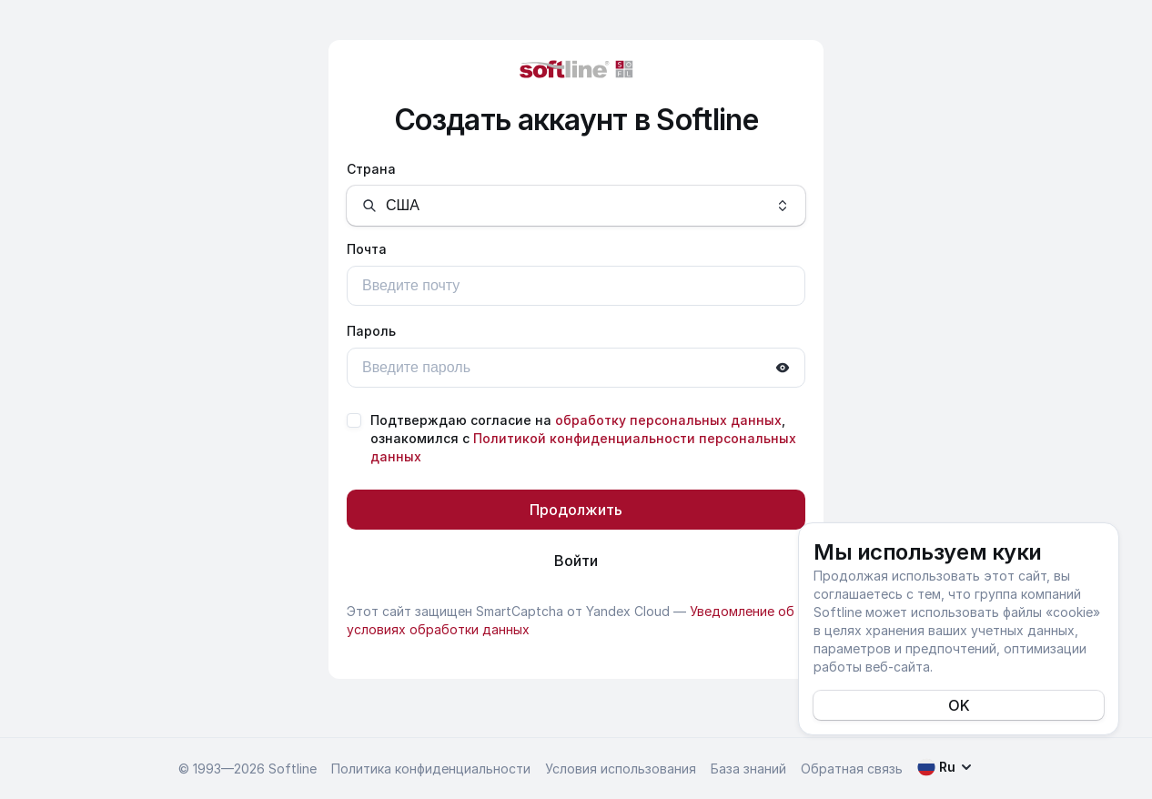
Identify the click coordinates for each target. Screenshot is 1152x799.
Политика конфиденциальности (431, 768)
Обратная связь (852, 768)
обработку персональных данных (668, 420)
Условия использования (620, 768)
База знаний (748, 768)
